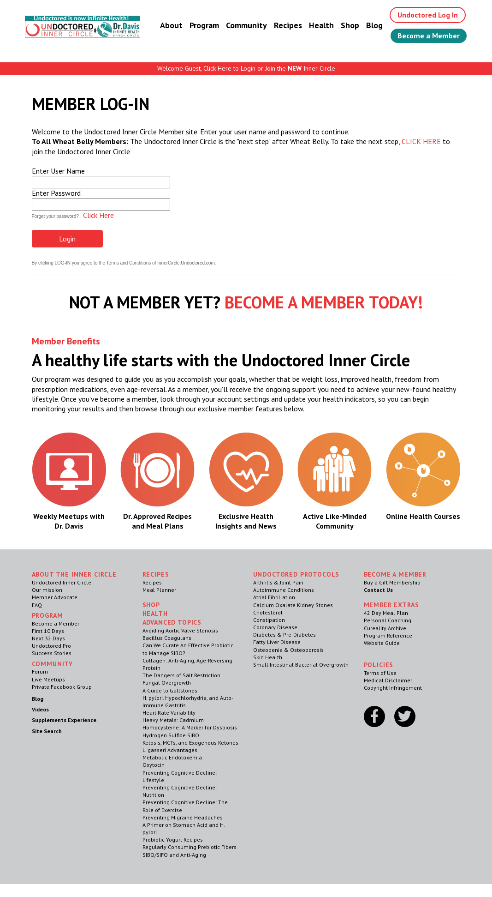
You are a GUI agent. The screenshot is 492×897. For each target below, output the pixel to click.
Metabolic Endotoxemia (172, 757)
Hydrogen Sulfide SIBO (170, 735)
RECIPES (155, 574)
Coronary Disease (275, 627)
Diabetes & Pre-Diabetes (284, 634)
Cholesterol (268, 612)
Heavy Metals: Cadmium (173, 719)
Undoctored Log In (427, 14)
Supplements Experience (64, 719)
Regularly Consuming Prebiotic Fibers (189, 846)
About (171, 25)
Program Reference (388, 635)
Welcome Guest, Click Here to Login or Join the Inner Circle (246, 68)
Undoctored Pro (51, 645)
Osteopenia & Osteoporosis (288, 649)
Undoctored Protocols (296, 574)
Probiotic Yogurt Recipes (172, 839)
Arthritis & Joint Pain (278, 582)
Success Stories (51, 653)
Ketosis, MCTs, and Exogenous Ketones (190, 742)
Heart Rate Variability (169, 712)
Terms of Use (380, 672)
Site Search (47, 731)
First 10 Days (48, 630)
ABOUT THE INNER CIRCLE (74, 574)
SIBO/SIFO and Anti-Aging (174, 854)
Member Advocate (54, 597)
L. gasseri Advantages (169, 749)
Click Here (98, 215)
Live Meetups (48, 679)
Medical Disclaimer (388, 680)
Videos (40, 709)
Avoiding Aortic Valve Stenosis (180, 630)
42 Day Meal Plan (386, 612)
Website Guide (382, 642)
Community (246, 25)
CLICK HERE (421, 141)
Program (204, 25)
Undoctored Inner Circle (61, 582)
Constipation (269, 619)
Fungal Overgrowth (166, 682)
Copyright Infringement (393, 687)
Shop (350, 25)
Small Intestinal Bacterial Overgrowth (301, 664)
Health (321, 25)
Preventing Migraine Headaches (182, 817)
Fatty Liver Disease (277, 641)
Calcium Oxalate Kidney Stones (293, 605)
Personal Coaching (387, 620)
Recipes (288, 25)
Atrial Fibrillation (274, 597)
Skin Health (267, 657)
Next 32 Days (48, 638)
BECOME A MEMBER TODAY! (324, 302)
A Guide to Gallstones (169, 690)
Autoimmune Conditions (283, 589)
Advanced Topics (172, 622)
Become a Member (428, 35)
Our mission (47, 589)
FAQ (37, 605)
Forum (40, 671)
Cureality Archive (385, 628)
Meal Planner (159, 589)
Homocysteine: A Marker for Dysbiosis (189, 727)
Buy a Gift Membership (392, 582)
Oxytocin (153, 764)
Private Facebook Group (62, 686)
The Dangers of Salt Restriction (181, 675)
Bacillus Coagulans (166, 637)
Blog (374, 25)
